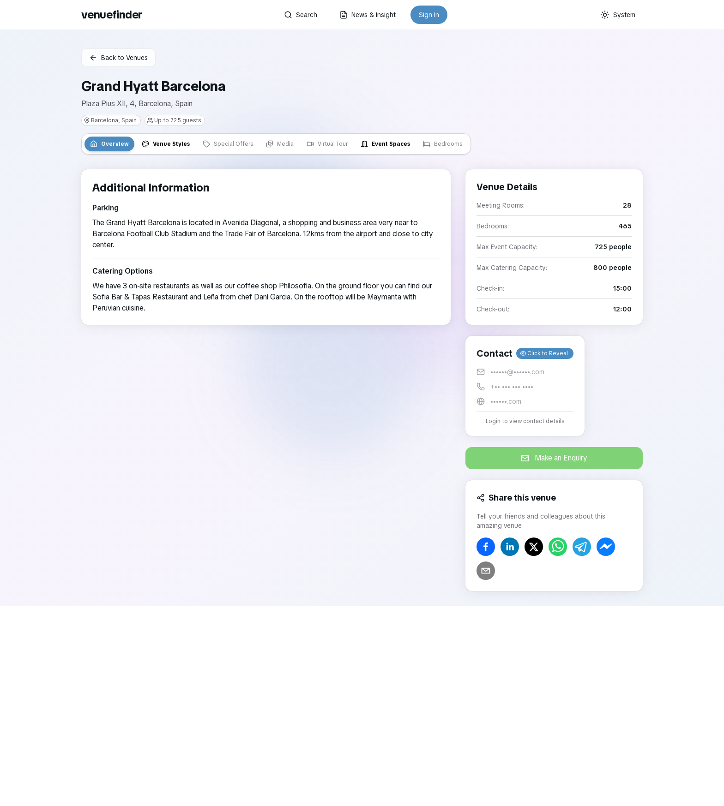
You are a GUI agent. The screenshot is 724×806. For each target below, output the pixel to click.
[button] (525, 386)
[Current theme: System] (618, 15)
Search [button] (300, 15)
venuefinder (111, 14)
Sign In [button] (429, 15)
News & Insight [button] (367, 15)
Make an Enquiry (554, 458)
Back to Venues (118, 58)
